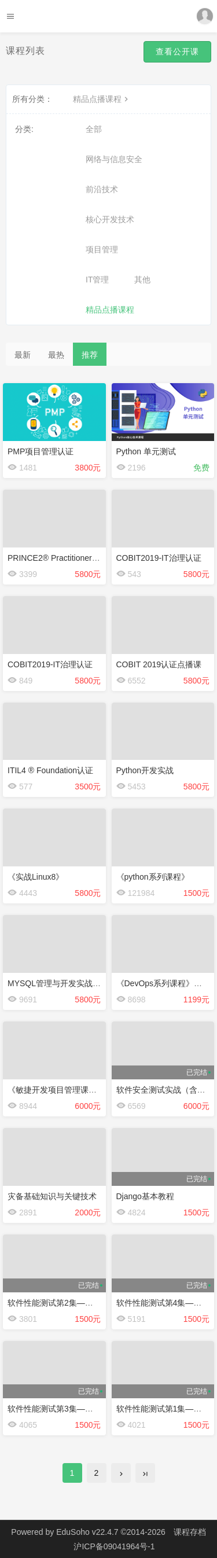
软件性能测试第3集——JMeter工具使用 (79, 1408)
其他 (142, 279)
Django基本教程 (145, 1196)
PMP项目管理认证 (40, 451)
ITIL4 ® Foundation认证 (50, 770)
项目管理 (102, 249)
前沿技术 (102, 189)
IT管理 (97, 279)
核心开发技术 (110, 219)
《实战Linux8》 (36, 876)
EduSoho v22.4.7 (87, 1532)
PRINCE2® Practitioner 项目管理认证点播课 (87, 558)
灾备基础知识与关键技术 (52, 1196)
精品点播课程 (102, 99)
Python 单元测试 (146, 451)
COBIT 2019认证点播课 (159, 664)
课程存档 (190, 1532)
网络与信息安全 (114, 159)
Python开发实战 (145, 770)
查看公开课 (177, 51)
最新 (22, 354)
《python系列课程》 (152, 876)
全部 (94, 129)
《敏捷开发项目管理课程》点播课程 (72, 1089)
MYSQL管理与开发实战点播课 (62, 983)
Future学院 (108, 16)
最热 (56, 354)
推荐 (90, 354)
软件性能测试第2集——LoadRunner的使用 (85, 1302)
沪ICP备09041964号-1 (114, 1546)
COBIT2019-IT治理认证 (158, 558)
